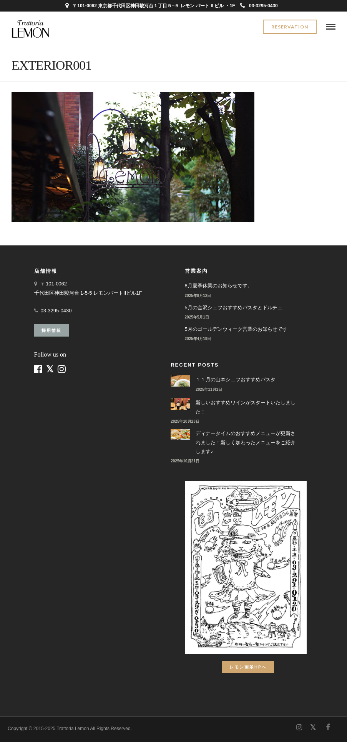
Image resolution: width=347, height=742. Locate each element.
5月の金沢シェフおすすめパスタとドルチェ (233, 307)
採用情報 (51, 330)
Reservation (289, 27)
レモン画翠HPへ (248, 666)
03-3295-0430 (259, 5)
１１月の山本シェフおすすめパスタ (236, 379)
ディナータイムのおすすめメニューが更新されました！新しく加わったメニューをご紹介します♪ (246, 442)
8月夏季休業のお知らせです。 (218, 285)
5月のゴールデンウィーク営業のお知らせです (236, 329)
